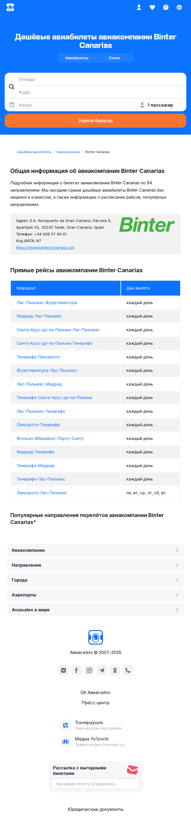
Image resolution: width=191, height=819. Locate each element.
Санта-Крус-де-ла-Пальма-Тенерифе (54, 343)
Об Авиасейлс (95, 692)
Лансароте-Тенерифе (38, 424)
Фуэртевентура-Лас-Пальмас (47, 370)
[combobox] (95, 79)
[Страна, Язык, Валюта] (179, 7)
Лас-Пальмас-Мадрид (39, 383)
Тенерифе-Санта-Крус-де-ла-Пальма (54, 397)
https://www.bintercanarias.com (45, 247)
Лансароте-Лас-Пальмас (42, 492)
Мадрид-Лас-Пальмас (39, 315)
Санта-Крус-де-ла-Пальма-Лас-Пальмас (58, 329)
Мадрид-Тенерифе (35, 451)
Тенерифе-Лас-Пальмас (41, 478)
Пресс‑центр (95, 702)
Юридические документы (95, 809)
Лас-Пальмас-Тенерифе (41, 411)
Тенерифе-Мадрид (35, 465)
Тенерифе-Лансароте (38, 356)
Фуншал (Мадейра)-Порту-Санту (50, 438)
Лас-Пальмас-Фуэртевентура (47, 302)
